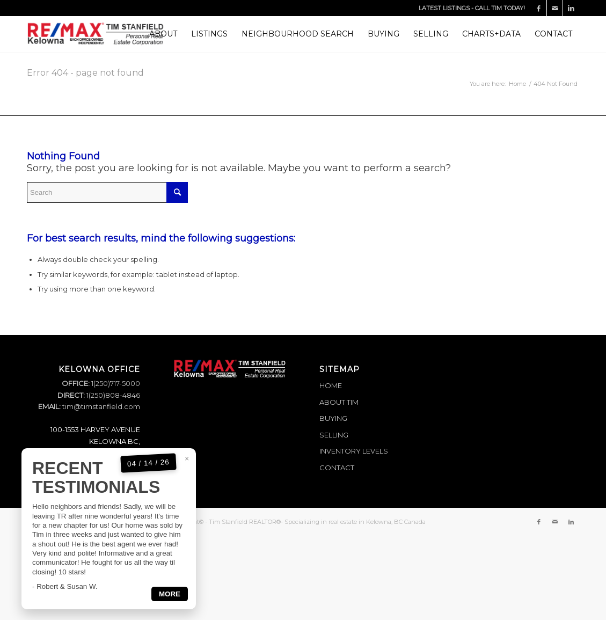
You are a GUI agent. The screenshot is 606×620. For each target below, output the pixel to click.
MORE (169, 610)
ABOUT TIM (339, 402)
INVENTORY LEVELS (353, 451)
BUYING (333, 418)
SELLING (333, 435)
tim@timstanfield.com (101, 406)
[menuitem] (163, 34)
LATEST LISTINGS (444, 8)
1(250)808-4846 (112, 395)
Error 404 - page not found (85, 73)
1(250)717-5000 (115, 383)
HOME (330, 385)
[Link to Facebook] (538, 8)
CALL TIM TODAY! (500, 8)
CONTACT (336, 467)
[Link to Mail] (555, 8)
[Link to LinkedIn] (571, 8)
